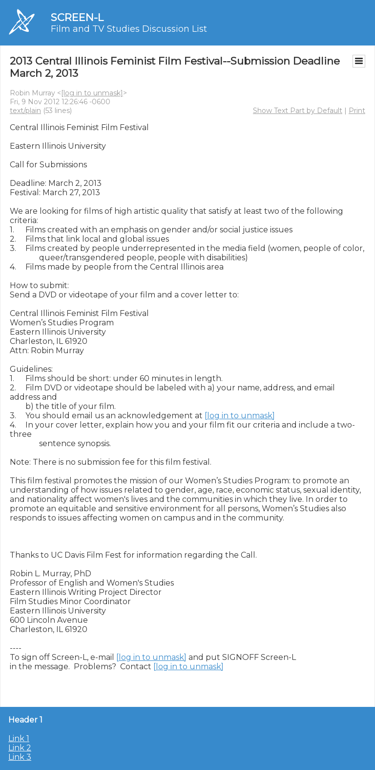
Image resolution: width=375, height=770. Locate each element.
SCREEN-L (77, 17)
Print (357, 110)
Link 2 (19, 747)
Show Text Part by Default (297, 110)
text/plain (25, 110)
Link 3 (19, 757)
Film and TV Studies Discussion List (129, 28)
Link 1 (18, 738)
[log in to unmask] (92, 93)
